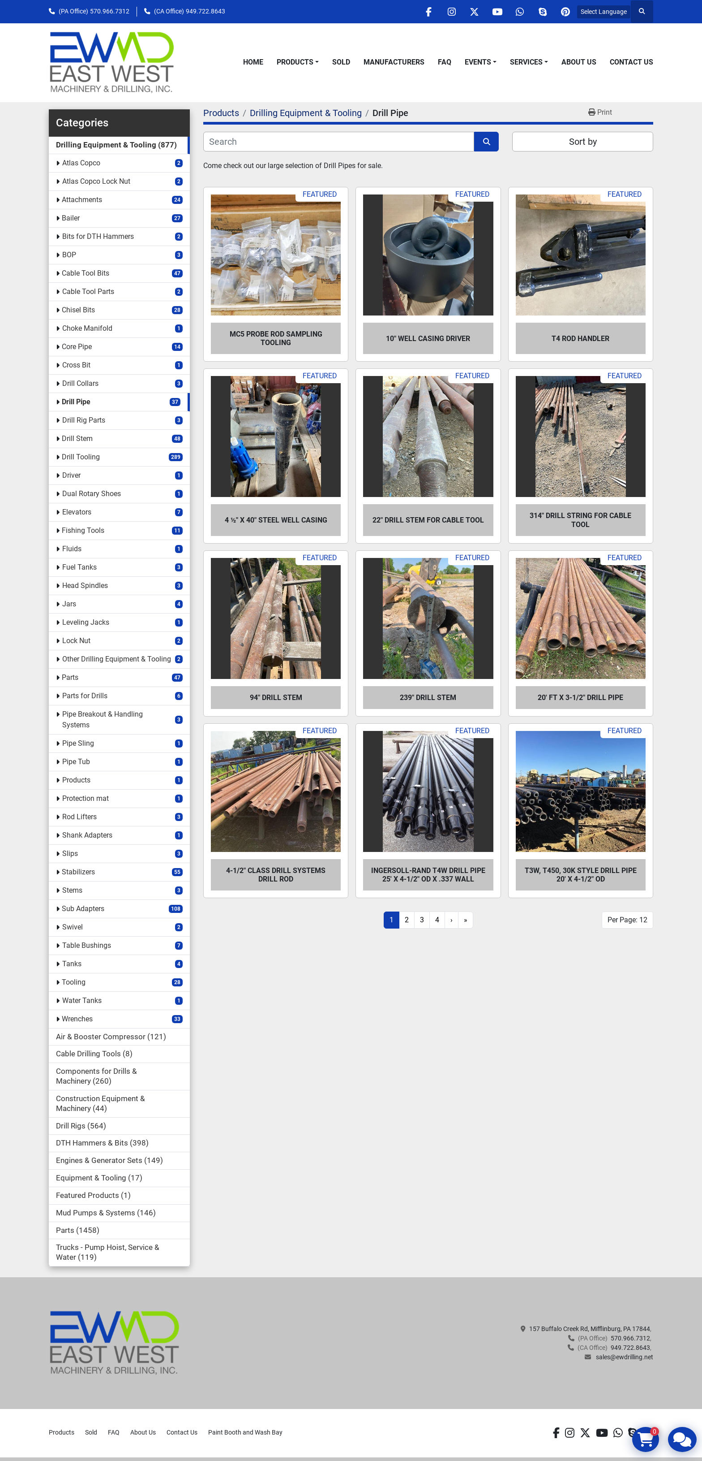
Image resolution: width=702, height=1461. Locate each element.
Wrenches (77, 1019)
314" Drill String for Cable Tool (580, 519)
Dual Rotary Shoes (91, 493)
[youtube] (497, 11)
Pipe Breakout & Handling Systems (102, 719)
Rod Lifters (79, 817)
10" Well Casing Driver (428, 338)
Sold (341, 62)
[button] (298, 62)
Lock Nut (76, 640)
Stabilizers (78, 872)
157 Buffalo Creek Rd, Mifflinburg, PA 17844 (589, 1328)
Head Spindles (85, 585)
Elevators (76, 512)
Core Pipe (77, 346)
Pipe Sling (78, 743)
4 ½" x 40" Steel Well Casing (276, 520)
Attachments (82, 199)
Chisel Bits (78, 310)
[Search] (338, 141)
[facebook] (428, 11)
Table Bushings (86, 945)
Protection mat (85, 798)
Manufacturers (394, 62)
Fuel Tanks (79, 567)
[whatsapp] (520, 11)
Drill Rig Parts (83, 420)
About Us (578, 62)
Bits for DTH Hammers (98, 236)
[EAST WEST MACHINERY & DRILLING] (115, 1342)
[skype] (542, 11)
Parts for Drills (84, 696)
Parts (70, 677)
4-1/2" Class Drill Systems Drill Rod (275, 874)
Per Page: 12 (627, 920)
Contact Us (631, 62)
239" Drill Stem (428, 697)
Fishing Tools (83, 530)
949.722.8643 (205, 11)
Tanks (71, 964)
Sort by (583, 141)
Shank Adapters (87, 835)
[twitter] (474, 11)
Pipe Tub (76, 761)
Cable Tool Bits (85, 273)
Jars (69, 604)
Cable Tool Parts (88, 291)
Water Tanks (82, 1000)
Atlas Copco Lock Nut (96, 181)
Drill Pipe (76, 402)
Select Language (604, 11)
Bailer (71, 218)
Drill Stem (77, 438)
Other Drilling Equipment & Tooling (116, 659)
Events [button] (478, 62)
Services (526, 62)
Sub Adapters (83, 908)
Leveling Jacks (85, 622)
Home (253, 62)
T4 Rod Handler (580, 338)
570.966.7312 (109, 11)
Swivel (72, 927)
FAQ (444, 62)
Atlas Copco (81, 163)
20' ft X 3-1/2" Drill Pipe (580, 697)
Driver (71, 475)
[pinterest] (565, 11)
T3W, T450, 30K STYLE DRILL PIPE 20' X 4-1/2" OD (581, 874)
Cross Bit (76, 365)
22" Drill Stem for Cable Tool (428, 520)
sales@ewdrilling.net (624, 1357)
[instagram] (451, 11)
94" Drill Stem (276, 697)
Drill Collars (80, 383)
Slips (70, 853)
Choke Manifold (87, 328)
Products (295, 62)
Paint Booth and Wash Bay (245, 1432)
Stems (72, 890)
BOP (69, 255)
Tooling (74, 982)
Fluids (71, 549)
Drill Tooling (81, 457)
